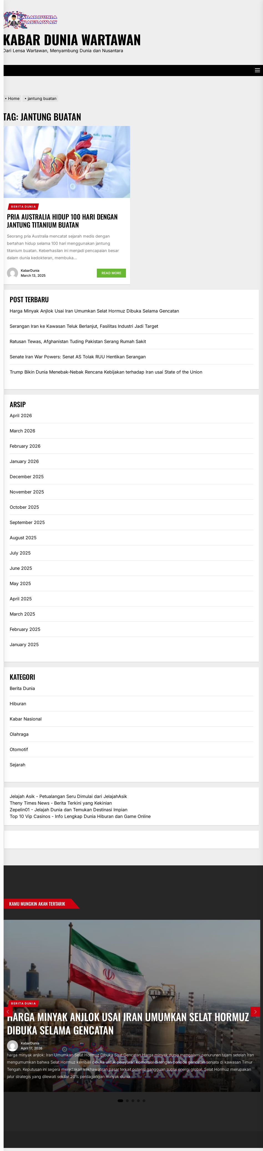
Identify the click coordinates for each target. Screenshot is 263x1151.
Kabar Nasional (26, 719)
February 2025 (25, 629)
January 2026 (24, 461)
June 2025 (21, 568)
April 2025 (21, 598)
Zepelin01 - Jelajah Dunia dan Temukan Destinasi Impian (68, 809)
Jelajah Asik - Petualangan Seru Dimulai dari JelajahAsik (68, 796)
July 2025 (20, 553)
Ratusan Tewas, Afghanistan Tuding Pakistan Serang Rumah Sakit (78, 341)
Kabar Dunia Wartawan (72, 38)
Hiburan (18, 703)
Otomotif (19, 749)
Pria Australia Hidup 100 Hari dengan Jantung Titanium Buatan (62, 220)
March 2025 (22, 614)
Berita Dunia (23, 206)
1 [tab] (120, 1103)
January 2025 (24, 644)
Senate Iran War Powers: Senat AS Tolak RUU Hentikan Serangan (78, 356)
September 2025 (27, 522)
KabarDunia (30, 270)
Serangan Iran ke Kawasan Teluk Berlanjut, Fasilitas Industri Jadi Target (84, 326)
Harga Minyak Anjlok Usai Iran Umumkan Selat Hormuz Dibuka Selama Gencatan (94, 311)
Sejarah (17, 764)
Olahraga (19, 734)
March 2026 (22, 431)
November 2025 (27, 492)
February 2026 (25, 446)
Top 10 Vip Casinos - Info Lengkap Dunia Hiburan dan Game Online (80, 816)
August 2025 (23, 537)
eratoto (17, 839)
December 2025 (27, 476)
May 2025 (20, 583)
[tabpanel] (131, 1007)
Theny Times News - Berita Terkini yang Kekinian (61, 803)
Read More (111, 273)
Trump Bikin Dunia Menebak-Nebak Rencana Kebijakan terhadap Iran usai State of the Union (106, 372)
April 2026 (21, 415)
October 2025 (24, 507)
